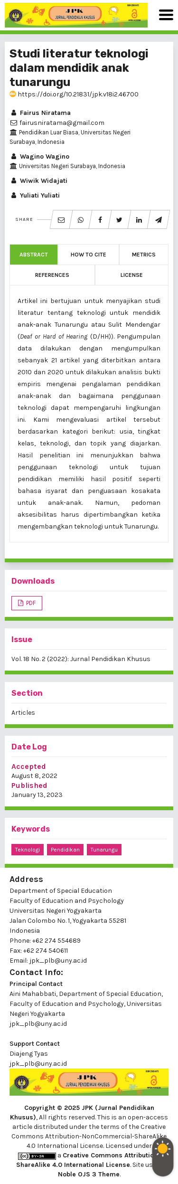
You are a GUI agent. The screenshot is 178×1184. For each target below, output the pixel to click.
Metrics (144, 254)
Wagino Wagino (39, 156)
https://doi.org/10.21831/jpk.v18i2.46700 (74, 94)
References (52, 275)
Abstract (33, 254)
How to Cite (88, 254)
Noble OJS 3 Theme (89, 1174)
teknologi (27, 849)
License (132, 275)
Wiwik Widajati (38, 181)
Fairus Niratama (40, 113)
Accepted (28, 766)
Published (29, 785)
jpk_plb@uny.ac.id (38, 1024)
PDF (30, 602)
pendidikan (65, 849)
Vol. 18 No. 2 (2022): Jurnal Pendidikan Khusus (80, 659)
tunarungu (104, 849)
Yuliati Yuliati (34, 195)
